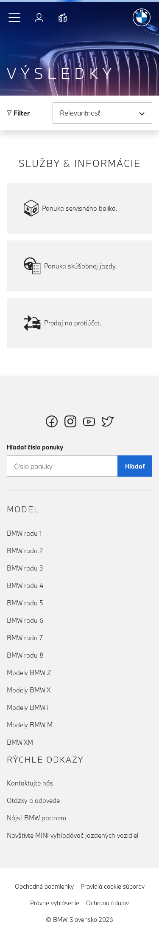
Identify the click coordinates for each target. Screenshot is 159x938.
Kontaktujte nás (30, 783)
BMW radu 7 (25, 637)
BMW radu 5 (25, 603)
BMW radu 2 (25, 550)
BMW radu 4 (25, 585)
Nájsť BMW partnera (37, 818)
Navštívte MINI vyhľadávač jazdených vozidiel (72, 835)
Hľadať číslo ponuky (35, 447)
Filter (18, 113)
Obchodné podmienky (44, 886)
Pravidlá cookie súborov (113, 886)
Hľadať (135, 466)
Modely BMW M (30, 724)
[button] (15, 17)
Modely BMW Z (29, 672)
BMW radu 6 (25, 620)
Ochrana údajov (107, 903)
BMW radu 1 (24, 533)
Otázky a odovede (33, 800)
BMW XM (20, 742)
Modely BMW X (28, 690)
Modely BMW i (27, 707)
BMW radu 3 (25, 568)
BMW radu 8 (25, 655)
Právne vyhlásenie (54, 903)
